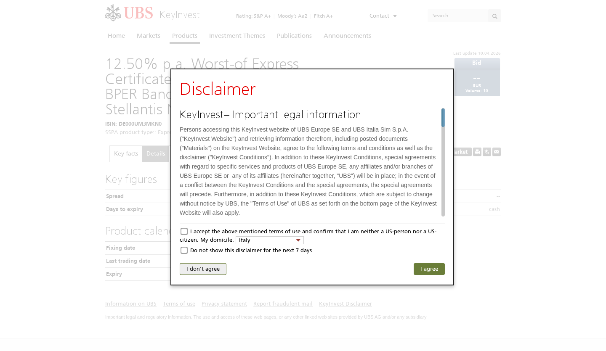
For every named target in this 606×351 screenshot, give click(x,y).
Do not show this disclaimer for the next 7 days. (252, 250)
